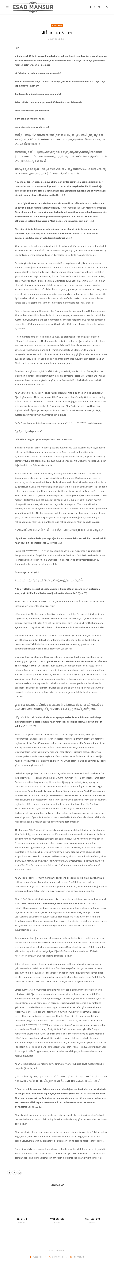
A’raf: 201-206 (57, 1218)
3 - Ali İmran (57, 26)
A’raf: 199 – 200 (92, 1218)
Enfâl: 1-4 (22, 1218)
